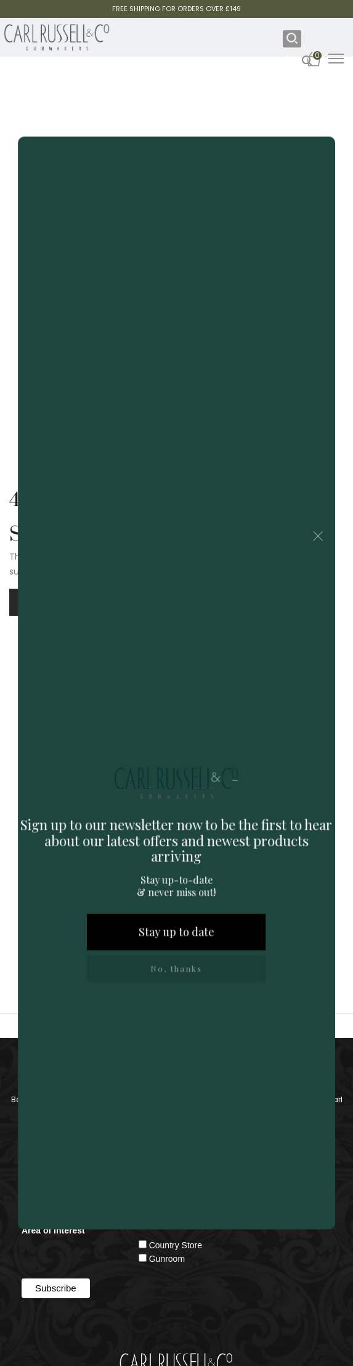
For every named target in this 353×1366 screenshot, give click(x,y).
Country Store (175, 1245)
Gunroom (167, 1259)
